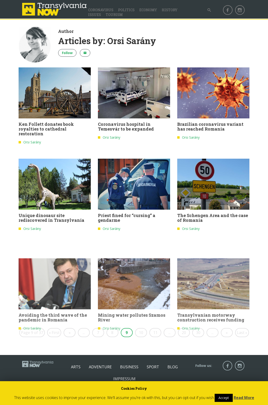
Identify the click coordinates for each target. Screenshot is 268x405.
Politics (126, 10)
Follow (67, 53)
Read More (244, 397)
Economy (148, 10)
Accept (223, 397)
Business (129, 367)
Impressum (124, 378)
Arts (76, 367)
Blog (172, 367)
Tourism (114, 14)
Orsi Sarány (32, 142)
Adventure (100, 367)
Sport (153, 367)
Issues (94, 14)
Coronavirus (100, 10)
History (169, 10)
